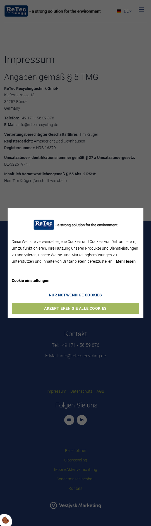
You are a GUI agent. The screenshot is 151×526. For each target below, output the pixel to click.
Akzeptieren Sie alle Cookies (75, 308)
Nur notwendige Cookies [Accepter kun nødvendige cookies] (75, 295)
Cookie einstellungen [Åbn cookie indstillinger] (30, 280)
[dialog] (75, 263)
